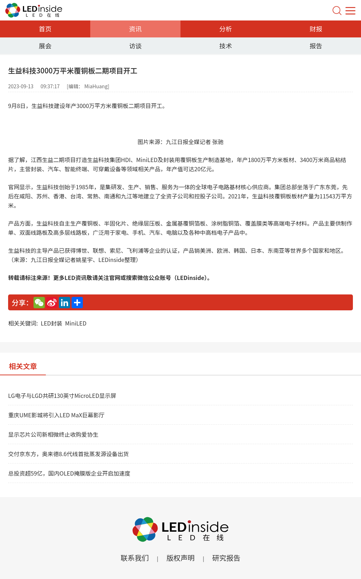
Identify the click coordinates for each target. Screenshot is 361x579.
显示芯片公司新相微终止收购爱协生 (53, 434)
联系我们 (135, 558)
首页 (45, 28)
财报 (316, 28)
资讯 (135, 28)
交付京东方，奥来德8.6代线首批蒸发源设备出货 (68, 453)
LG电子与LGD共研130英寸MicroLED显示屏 (62, 395)
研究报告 (226, 558)
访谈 (135, 45)
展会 (45, 45)
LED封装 (51, 323)
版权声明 (180, 558)
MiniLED (76, 323)
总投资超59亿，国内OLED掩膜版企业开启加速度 (69, 473)
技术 (225, 45)
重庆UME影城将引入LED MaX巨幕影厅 (56, 415)
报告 (316, 45)
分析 (225, 28)
